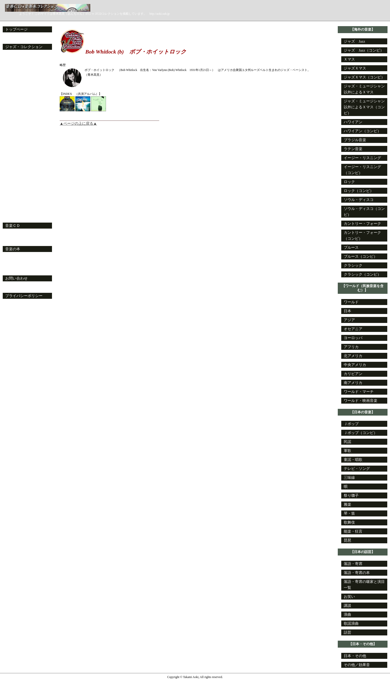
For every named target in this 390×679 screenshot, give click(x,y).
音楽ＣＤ (12, 226)
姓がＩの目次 (17, 103)
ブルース (351, 247)
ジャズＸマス (355, 68)
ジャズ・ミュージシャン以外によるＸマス (364, 89)
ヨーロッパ (353, 338)
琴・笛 (349, 513)
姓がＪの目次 (17, 109)
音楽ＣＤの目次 (19, 234)
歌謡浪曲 (351, 623)
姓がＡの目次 (17, 56)
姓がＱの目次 (17, 151)
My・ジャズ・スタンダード (29, 217)
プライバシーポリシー (24, 296)
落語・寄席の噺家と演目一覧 (364, 585)
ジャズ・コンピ (19, 211)
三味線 (349, 478)
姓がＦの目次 (17, 85)
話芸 (347, 632)
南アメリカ (353, 383)
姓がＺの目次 (17, 205)
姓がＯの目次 (17, 139)
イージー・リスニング (362, 158)
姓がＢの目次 (17, 61)
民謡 (347, 442)
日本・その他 (355, 656)
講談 (347, 606)
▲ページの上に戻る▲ (78, 123)
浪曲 (347, 615)
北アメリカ (353, 356)
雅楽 (347, 504)
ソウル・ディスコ (359, 200)
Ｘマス (349, 59)
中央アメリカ (355, 365)
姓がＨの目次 (17, 97)
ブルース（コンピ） (360, 256)
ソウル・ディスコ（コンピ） (364, 212)
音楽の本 (12, 249)
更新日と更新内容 (22, 38)
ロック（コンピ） (359, 191)
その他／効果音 (357, 665)
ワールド (351, 302)
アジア (349, 320)
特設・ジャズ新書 (21, 270)
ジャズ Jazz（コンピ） (364, 50)
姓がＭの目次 (17, 127)
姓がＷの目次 (17, 187)
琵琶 (347, 540)
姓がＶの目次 (17, 181)
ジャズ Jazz (354, 41)
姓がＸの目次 (17, 193)
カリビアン (353, 374)
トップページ (16, 29)
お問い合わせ (16, 278)
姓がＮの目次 (17, 133)
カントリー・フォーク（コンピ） (362, 236)
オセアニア (353, 329)
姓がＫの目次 (17, 115)
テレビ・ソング (357, 469)
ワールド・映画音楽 (360, 401)
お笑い (349, 597)
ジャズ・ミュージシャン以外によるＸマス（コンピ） (364, 107)
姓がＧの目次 (17, 91)
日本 (347, 311)
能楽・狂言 (353, 531)
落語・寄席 (353, 564)
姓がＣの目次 (17, 67)
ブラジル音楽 (355, 140)
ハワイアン (353, 122)
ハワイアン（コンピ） (362, 131)
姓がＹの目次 (17, 199)
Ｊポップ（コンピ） (360, 433)
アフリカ (351, 347)
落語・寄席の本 (357, 573)
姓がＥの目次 (17, 79)
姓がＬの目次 (17, 121)
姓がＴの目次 (17, 169)
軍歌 (347, 451)
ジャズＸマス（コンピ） (364, 77)
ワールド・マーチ (359, 392)
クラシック (353, 265)
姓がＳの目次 (17, 163)
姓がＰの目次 (17, 145)
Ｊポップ (351, 424)
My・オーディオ (19, 240)
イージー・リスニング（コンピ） (362, 170)
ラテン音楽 (353, 149)
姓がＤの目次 (17, 73)
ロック (349, 182)
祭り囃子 (351, 495)
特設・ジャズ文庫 (21, 264)
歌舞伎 (349, 522)
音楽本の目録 (17, 258)
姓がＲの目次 (17, 157)
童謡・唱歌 (353, 460)
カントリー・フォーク (362, 224)
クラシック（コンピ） (362, 274)
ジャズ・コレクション (24, 47)
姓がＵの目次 (17, 175)
